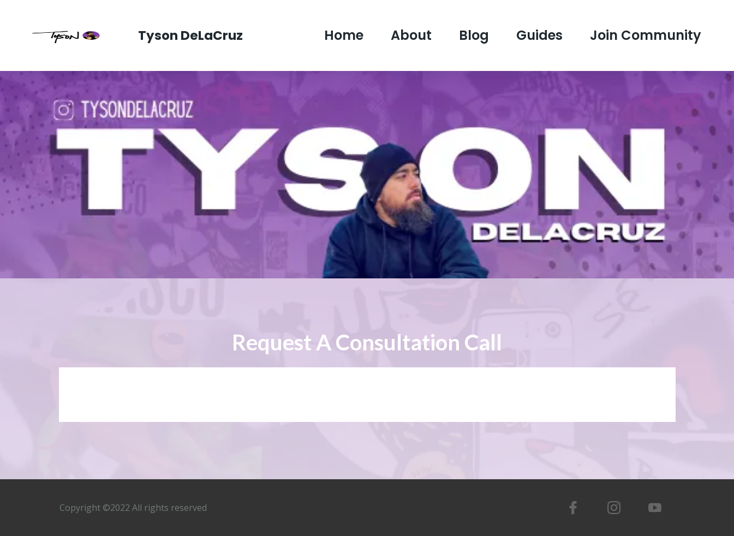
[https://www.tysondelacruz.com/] (73, 34)
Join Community (645, 35)
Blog (474, 35)
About (411, 35)
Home (343, 35)
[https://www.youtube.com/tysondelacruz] (655, 507)
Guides (539, 35)
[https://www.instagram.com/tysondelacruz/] (614, 507)
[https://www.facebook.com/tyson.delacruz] (573, 507)
